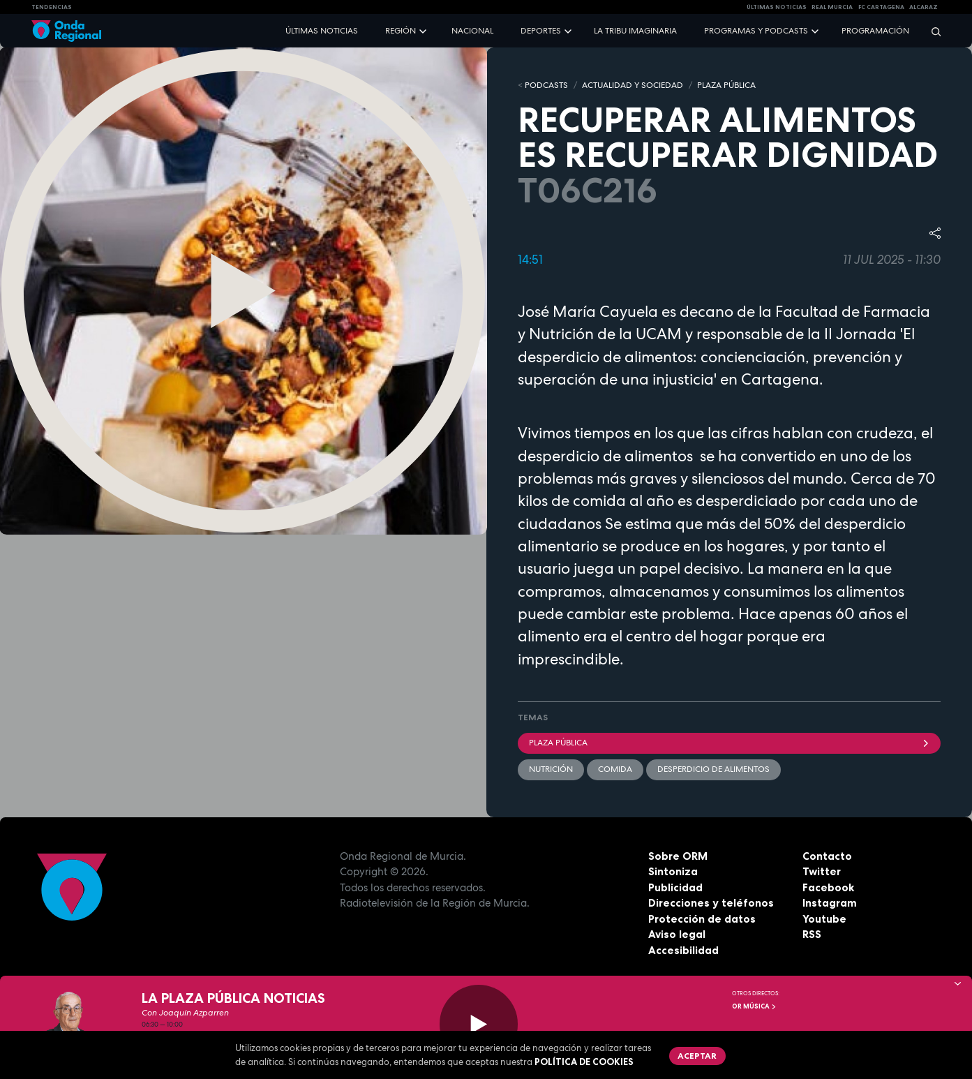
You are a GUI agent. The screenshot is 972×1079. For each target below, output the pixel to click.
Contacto (827, 856)
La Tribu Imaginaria (635, 30)
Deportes (541, 30)
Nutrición (551, 769)
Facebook (828, 887)
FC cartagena (881, 6)
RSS (811, 934)
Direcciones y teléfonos (711, 902)
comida (615, 769)
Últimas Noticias (777, 6)
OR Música (754, 1006)
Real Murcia (832, 6)
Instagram (829, 902)
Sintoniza (673, 871)
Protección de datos (702, 918)
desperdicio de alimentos (713, 769)
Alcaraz (923, 6)
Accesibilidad (683, 950)
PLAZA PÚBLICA (726, 85)
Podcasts (546, 85)
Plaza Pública (729, 742)
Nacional (472, 30)
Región (400, 30)
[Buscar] (931, 31)
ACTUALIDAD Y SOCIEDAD (632, 85)
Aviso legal (676, 934)
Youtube (824, 918)
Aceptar (697, 1055)
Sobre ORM (678, 856)
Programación (875, 30)
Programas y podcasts (756, 30)
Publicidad (675, 887)
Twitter (821, 871)
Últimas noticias (321, 30)
